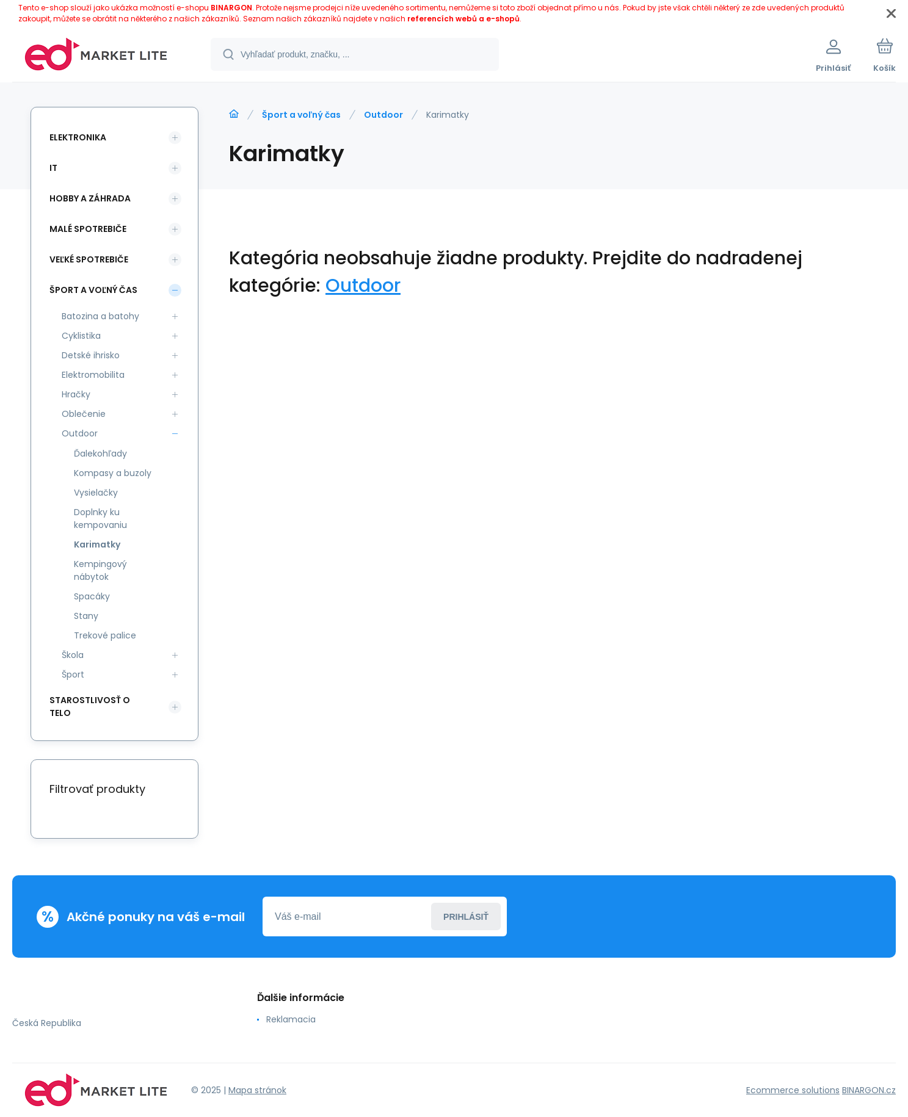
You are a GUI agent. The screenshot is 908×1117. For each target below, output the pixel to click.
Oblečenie (84, 414)
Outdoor (383, 115)
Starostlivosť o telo (89, 706)
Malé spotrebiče (87, 229)
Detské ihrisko (91, 355)
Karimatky (97, 544)
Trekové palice (105, 635)
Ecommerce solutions (793, 1090)
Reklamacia (291, 1019)
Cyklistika (81, 336)
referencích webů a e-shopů (463, 18)
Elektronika (77, 137)
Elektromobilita (93, 375)
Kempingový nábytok (100, 570)
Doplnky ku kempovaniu (100, 518)
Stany (86, 616)
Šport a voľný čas (301, 115)
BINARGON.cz (869, 1090)
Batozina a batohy (100, 316)
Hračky (76, 394)
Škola (73, 655)
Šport (73, 674)
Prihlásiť (466, 917)
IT (53, 168)
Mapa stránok (257, 1090)
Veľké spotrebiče (88, 259)
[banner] (96, 56)
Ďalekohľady (100, 453)
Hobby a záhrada (90, 198)
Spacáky (92, 596)
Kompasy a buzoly (112, 473)
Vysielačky (96, 492)
